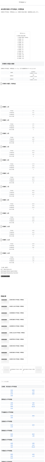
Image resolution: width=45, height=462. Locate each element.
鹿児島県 (33, 443)
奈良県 (33, 410)
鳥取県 (12, 419)
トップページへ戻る (11, 458)
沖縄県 (33, 445)
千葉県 (33, 368)
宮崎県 (33, 441)
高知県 (33, 432)
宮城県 (12, 361)
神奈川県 (33, 372)
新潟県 (12, 381)
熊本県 (12, 445)
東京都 (33, 370)
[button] (43, 347)
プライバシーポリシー (33, 458)
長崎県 (12, 443)
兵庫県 (33, 408)
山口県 (33, 421)
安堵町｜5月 (21, 46)
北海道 (12, 355)
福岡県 (12, 439)
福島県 (33, 359)
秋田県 (33, 355)
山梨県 (12, 383)
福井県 (33, 390)
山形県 (33, 357)
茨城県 (12, 368)
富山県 (12, 390)
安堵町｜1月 (21, 39)
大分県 (33, 439)
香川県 (12, 432)
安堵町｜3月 (21, 43)
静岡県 (12, 401)
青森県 (12, 357)
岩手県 (12, 359)
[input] (22, 347)
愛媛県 (33, 430)
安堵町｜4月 (21, 44)
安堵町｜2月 (21, 41)
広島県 (33, 419)
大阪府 (12, 412)
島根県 (12, 421)
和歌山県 (33, 412)
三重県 (33, 401)
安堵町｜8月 (21, 52)
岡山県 (12, 423)
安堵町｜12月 (21, 59)
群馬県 (12, 372)
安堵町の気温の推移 (21, 35)
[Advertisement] (22, 22)
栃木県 (12, 370)
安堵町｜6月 (21, 48)
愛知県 (33, 399)
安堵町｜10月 (21, 55)
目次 (21, 33)
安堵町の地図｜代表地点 (23, 37)
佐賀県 (12, 441)
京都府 (12, 410)
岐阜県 (12, 399)
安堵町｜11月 (21, 57)
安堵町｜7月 (21, 50)
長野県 (33, 381)
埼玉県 (12, 373)
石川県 (12, 392)
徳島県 (12, 430)
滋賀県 (12, 408)
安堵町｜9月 (21, 53)
